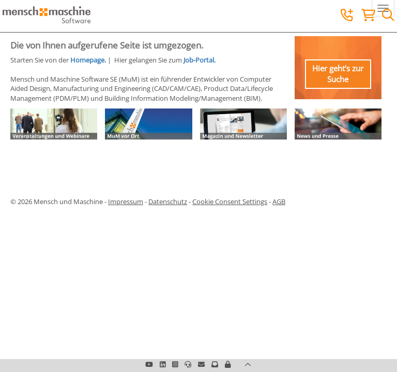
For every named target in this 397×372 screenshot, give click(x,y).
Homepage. (88, 60)
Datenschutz (167, 201)
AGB (278, 201)
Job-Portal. (200, 60)
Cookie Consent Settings (229, 201)
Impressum (125, 201)
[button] (228, 364)
